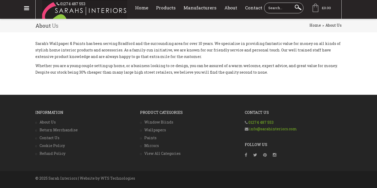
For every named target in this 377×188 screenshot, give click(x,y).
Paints (150, 137)
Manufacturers (200, 8)
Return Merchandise (59, 129)
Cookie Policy (52, 145)
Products (166, 8)
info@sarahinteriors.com (272, 128)
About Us (48, 122)
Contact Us (49, 137)
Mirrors (151, 145)
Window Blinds (158, 122)
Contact (253, 8)
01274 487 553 (72, 3)
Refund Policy (52, 153)
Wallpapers (155, 129)
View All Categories (162, 153)
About (230, 8)
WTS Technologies (118, 178)
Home (141, 8)
